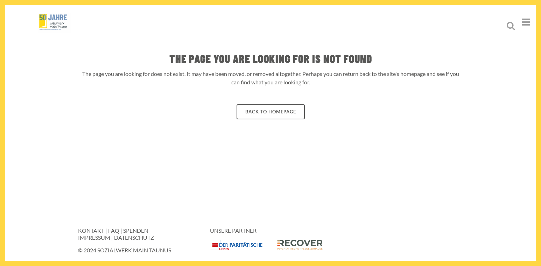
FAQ (113, 230)
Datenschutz (134, 237)
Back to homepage (270, 111)
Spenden (135, 230)
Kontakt (91, 230)
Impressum (94, 237)
